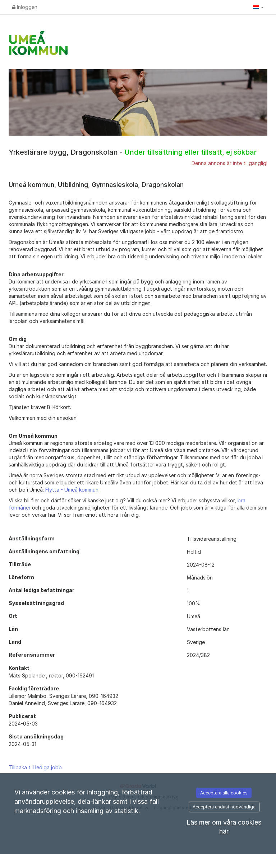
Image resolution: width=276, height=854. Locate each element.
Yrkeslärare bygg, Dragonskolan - (133, 152)
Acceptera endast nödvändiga (224, 807)
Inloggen (24, 7)
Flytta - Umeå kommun (71, 490)
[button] (258, 7)
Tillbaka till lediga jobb (35, 767)
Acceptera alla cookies (224, 793)
